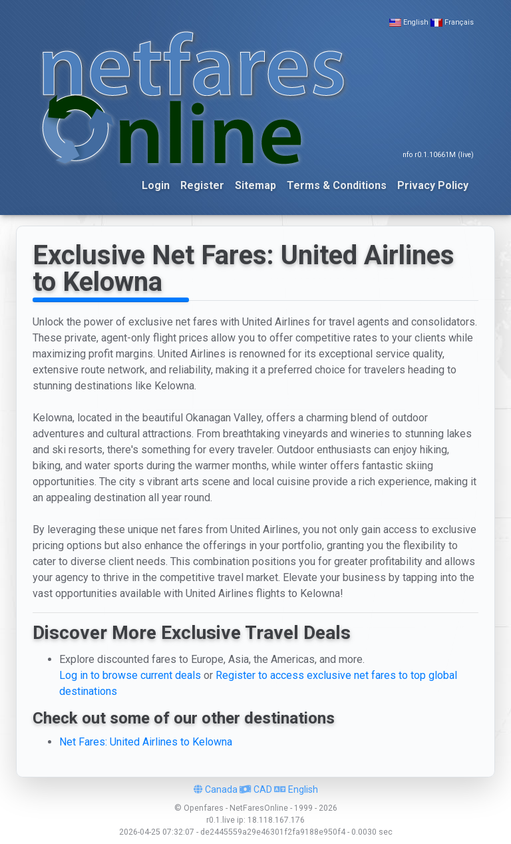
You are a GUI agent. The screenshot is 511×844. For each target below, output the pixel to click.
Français (459, 22)
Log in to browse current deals (130, 675)
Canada (216, 789)
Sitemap (255, 185)
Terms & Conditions (337, 185)
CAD (256, 789)
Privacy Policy (432, 185)
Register (202, 185)
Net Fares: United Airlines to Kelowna (145, 742)
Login (156, 185)
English (415, 22)
